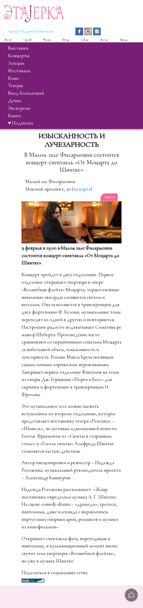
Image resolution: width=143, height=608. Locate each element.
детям (14, 101)
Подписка (28, 31)
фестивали (19, 71)
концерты (19, 56)
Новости (45, 31)
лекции (16, 63)
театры (15, 85)
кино (13, 78)
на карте (82, 189)
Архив (13, 31)
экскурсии (19, 108)
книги (14, 116)
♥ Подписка (20, 123)
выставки (18, 48)
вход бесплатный (26, 93)
